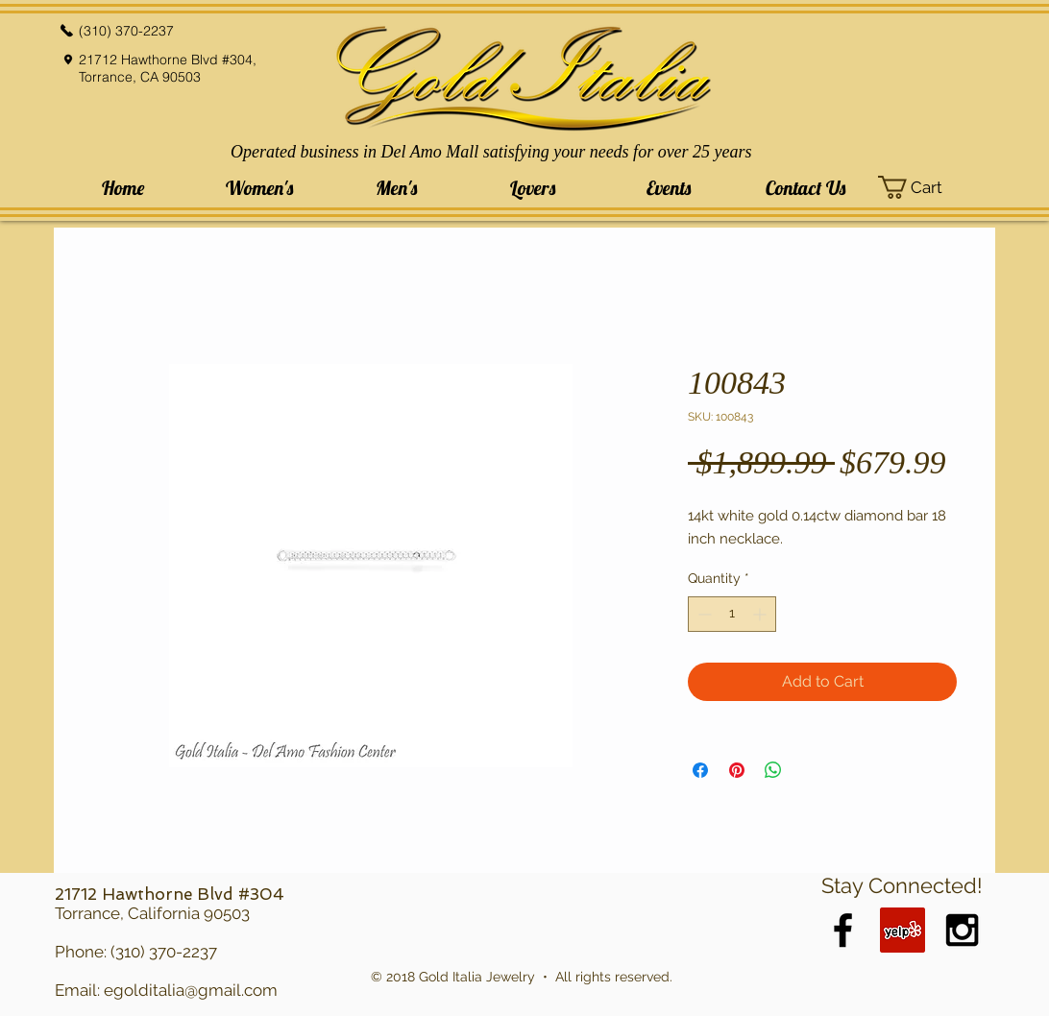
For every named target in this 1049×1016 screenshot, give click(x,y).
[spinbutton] (732, 614)
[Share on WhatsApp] (773, 770)
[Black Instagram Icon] (962, 930)
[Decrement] (703, 614)
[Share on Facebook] (700, 770)
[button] (259, 188)
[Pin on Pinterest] (736, 770)
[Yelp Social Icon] (902, 930)
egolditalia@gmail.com (191, 990)
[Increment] (761, 614)
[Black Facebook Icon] (843, 930)
